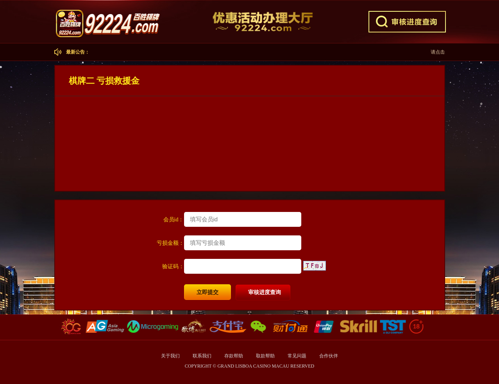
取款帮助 (266, 356)
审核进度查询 (264, 292)
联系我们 (203, 356)
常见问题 (298, 356)
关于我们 (170, 356)
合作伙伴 (328, 356)
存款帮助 (234, 356)
